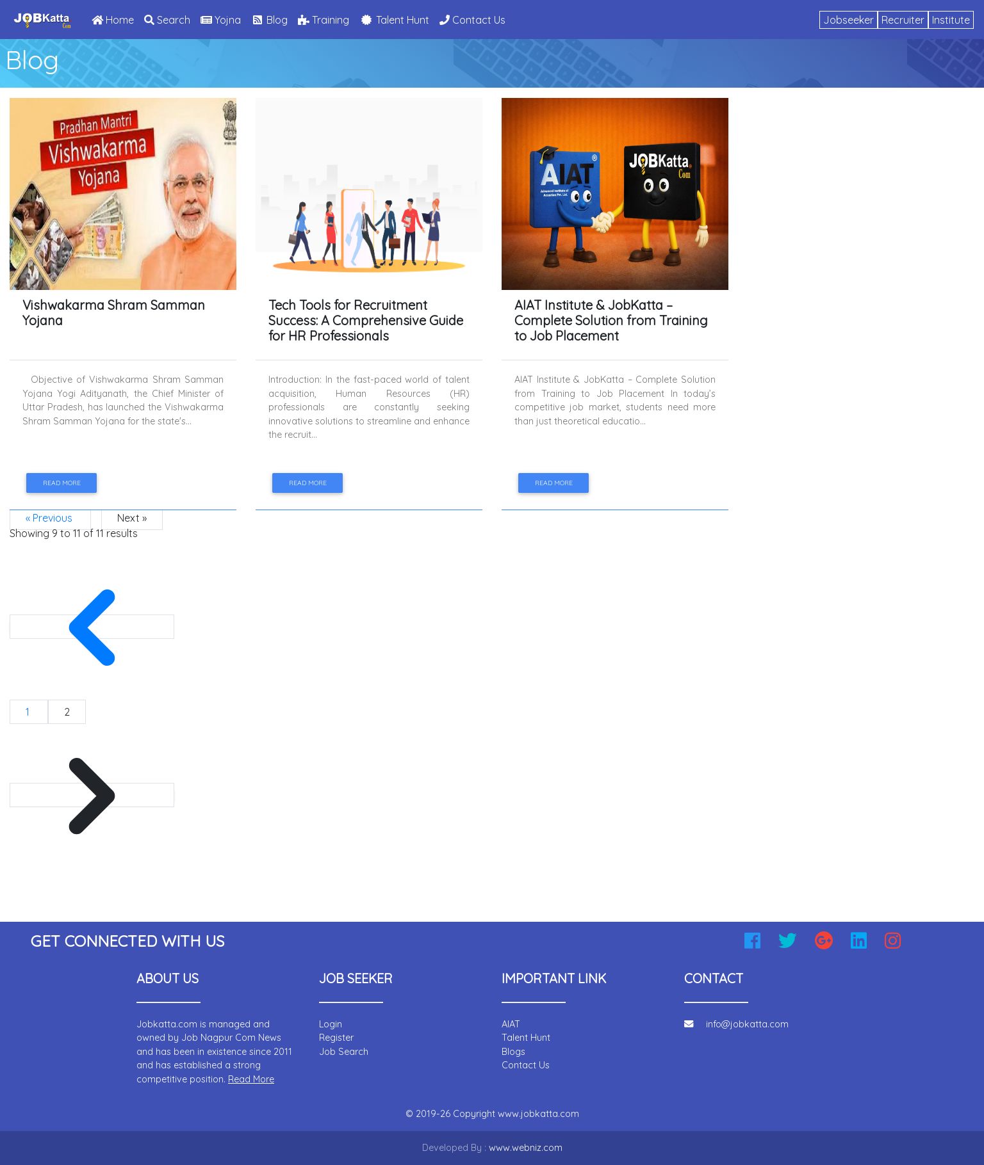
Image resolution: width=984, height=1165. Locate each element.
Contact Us (472, 19)
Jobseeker (848, 19)
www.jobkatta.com (538, 1114)
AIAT (511, 1024)
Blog (269, 19)
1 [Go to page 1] (29, 711)
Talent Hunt (394, 19)
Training (323, 19)
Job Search (343, 1051)
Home (115, 19)
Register (336, 1037)
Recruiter (903, 19)
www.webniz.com (525, 1147)
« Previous (50, 517)
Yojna (221, 19)
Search (167, 19)
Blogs (513, 1051)
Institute (951, 19)
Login (330, 1024)
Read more (62, 483)
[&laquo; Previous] (92, 627)
